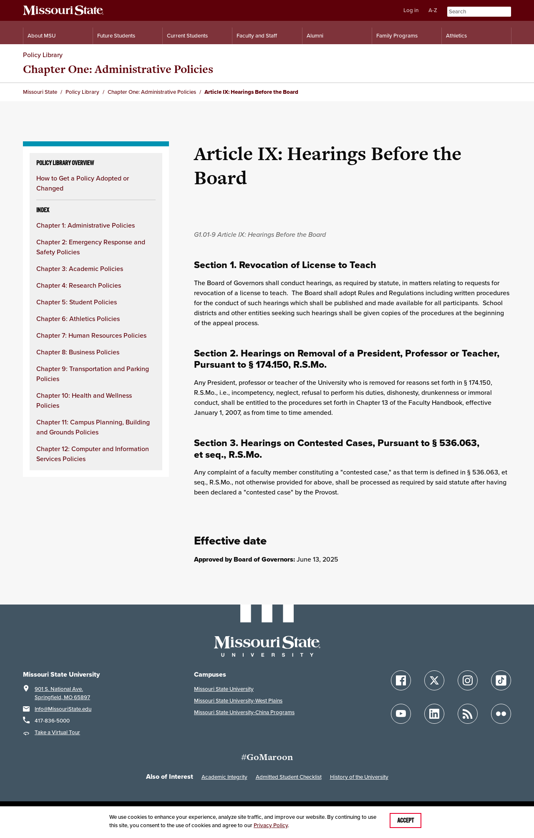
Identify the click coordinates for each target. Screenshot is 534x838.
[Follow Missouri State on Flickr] (501, 714)
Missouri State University (224, 689)
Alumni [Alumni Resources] (315, 36)
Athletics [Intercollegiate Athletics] (456, 36)
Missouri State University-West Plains (238, 701)
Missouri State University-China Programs (244, 712)
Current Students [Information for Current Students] (187, 36)
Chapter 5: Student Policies (76, 301)
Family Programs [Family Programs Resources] (397, 36)
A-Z (432, 10)
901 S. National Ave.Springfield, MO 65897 (62, 693)
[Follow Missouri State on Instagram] (468, 680)
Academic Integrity (224, 777)
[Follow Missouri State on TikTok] (501, 680)
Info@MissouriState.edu (63, 709)
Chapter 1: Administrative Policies (85, 225)
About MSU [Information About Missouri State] (41, 36)
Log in (410, 10)
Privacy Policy (271, 825)
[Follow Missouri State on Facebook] (401, 680)
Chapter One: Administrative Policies (118, 69)
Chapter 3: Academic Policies (79, 268)
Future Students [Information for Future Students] (116, 36)
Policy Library (43, 54)
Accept (405, 820)
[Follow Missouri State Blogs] (468, 714)
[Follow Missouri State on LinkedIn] (434, 714)
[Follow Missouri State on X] (434, 680)
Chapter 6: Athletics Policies (78, 318)
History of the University (359, 777)
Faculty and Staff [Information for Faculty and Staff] (257, 36)
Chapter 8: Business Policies (77, 351)
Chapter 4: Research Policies (78, 285)
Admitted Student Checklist (289, 777)
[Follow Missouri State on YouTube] (401, 714)
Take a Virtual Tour (57, 732)
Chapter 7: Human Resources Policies (91, 335)
